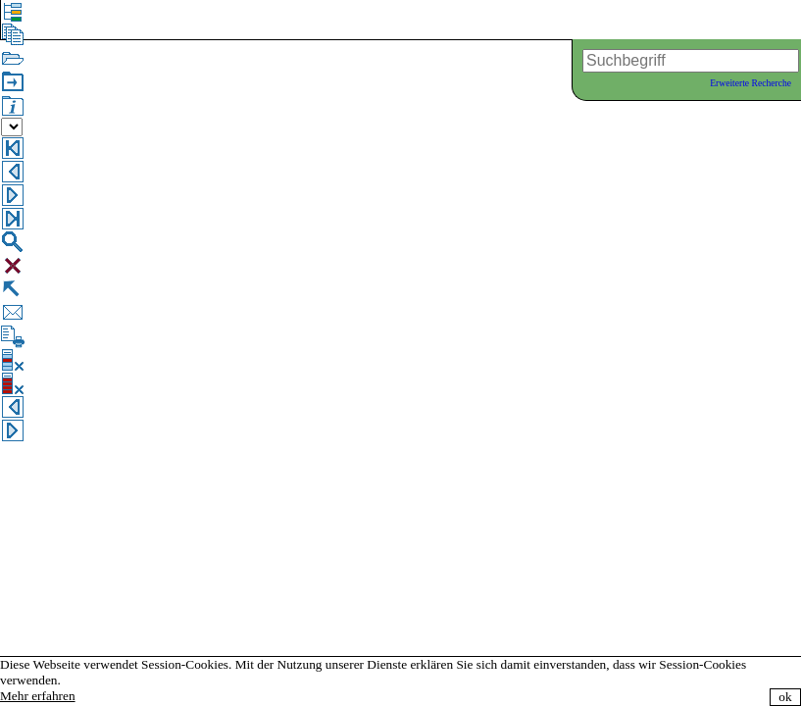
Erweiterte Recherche (750, 82)
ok (784, 696)
